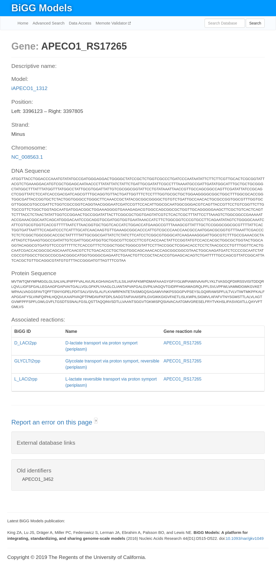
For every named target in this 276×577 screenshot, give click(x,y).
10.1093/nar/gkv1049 (245, 538)
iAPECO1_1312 (29, 88)
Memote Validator (112, 23)
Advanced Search (48, 23)
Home (23, 23)
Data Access (80, 23)
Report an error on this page (52, 422)
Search (255, 23)
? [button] (96, 421)
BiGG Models (41, 7)
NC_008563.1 (27, 157)
